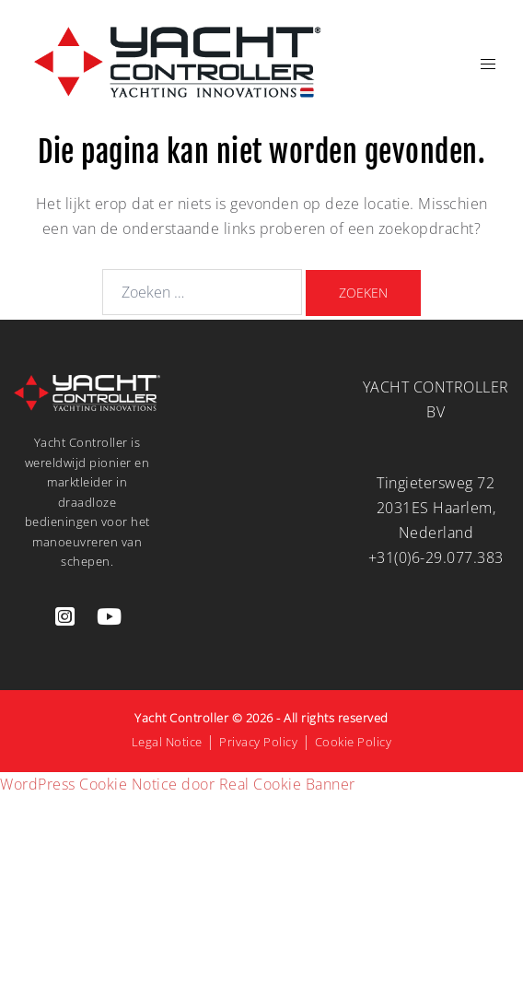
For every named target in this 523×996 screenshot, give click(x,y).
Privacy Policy (258, 741)
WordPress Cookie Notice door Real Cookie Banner (177, 784)
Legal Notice (167, 741)
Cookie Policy (353, 741)
